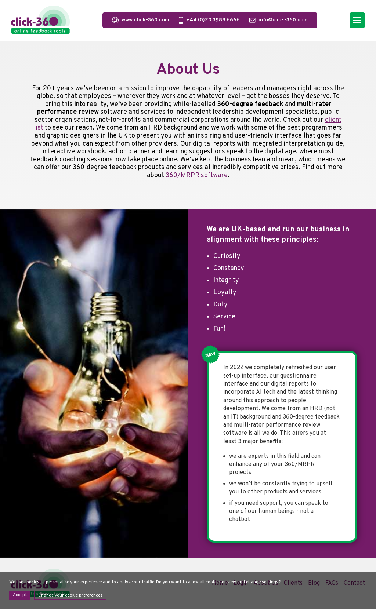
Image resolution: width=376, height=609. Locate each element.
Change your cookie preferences (70, 595)
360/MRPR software (197, 175)
